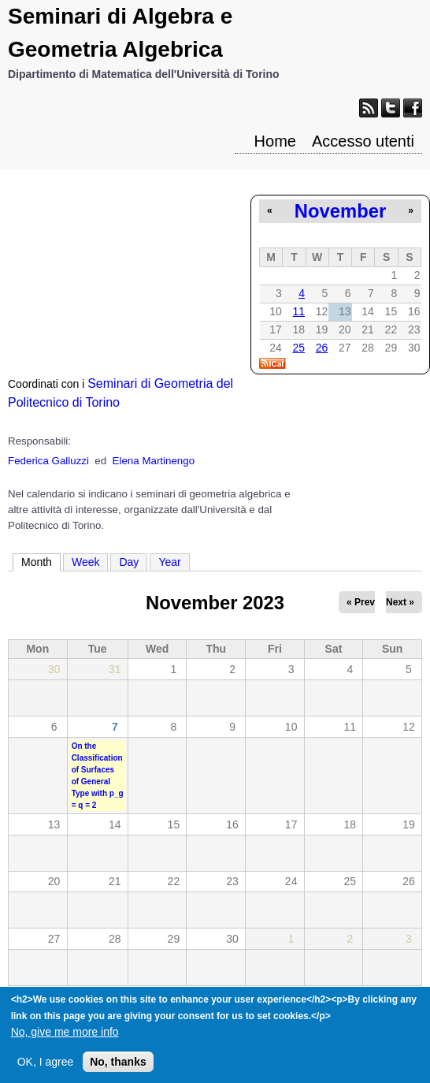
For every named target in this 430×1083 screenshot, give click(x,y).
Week (86, 562)
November (340, 210)
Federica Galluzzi (48, 461)
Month (41, 561)
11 (298, 311)
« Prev (361, 602)
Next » (400, 602)
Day (129, 562)
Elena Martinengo (154, 461)
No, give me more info (65, 1038)
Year (169, 562)
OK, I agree (45, 1068)
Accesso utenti (363, 141)
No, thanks (118, 1068)
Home (275, 141)
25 (298, 347)
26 (322, 347)
